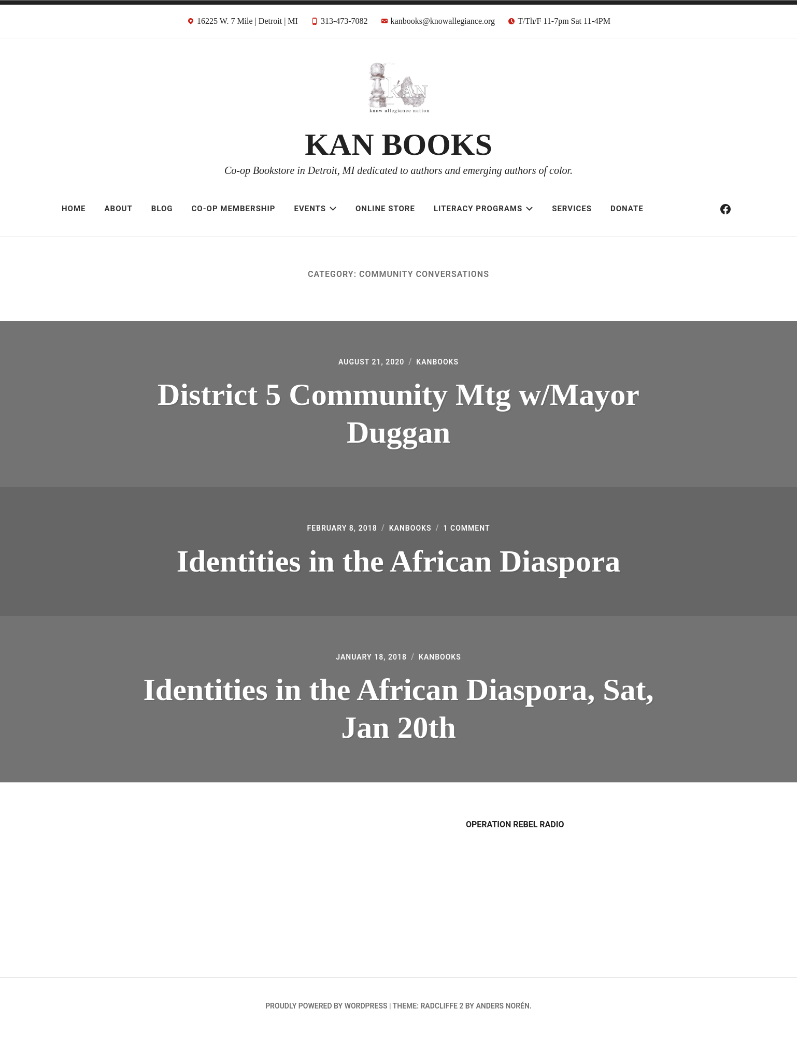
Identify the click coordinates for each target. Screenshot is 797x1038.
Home (74, 208)
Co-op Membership (234, 208)
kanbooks (441, 363)
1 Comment (474, 530)
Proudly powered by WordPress (326, 1010)
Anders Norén (502, 1010)
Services (572, 208)
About (119, 208)
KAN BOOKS (398, 144)
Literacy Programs (483, 208)
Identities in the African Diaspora (399, 563)
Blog (162, 208)
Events (315, 208)
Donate (627, 208)
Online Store (385, 208)
